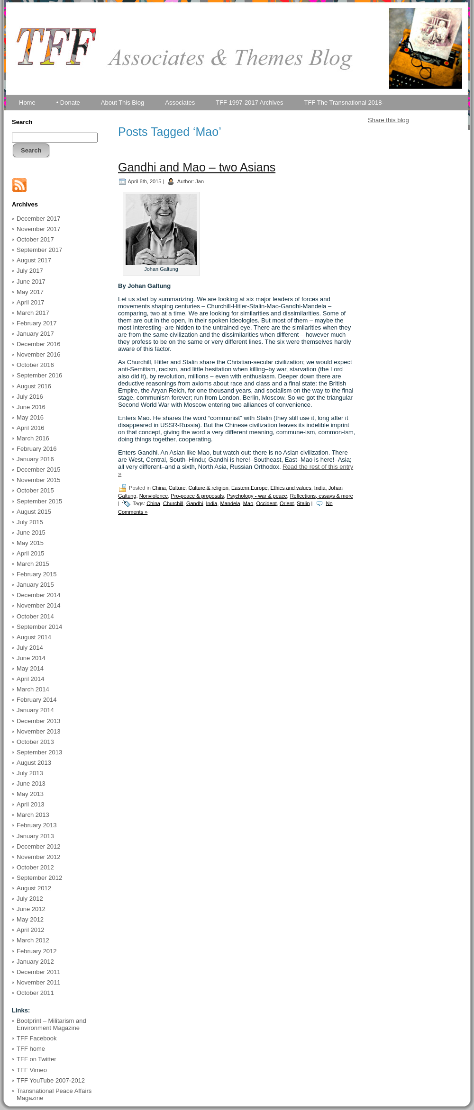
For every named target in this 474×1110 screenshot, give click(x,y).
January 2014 (35, 710)
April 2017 (31, 302)
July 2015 (30, 522)
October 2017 (35, 239)
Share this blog (388, 120)
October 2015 (35, 490)
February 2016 (37, 448)
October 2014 (35, 616)
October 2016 (35, 364)
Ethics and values (291, 487)
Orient (287, 503)
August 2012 (34, 888)
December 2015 (39, 469)
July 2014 (30, 647)
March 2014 (33, 689)
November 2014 (39, 605)
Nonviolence (153, 496)
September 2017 (39, 249)
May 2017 (30, 291)
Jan (199, 181)
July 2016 (30, 396)
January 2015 (35, 584)
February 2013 (37, 825)
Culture (177, 487)
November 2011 (39, 982)
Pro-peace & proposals (197, 496)
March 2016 (33, 438)
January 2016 (35, 459)
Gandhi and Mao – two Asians (196, 167)
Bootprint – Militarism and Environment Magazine (51, 1024)
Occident (266, 503)
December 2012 (39, 846)
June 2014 (31, 658)
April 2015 (31, 553)
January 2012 (35, 961)
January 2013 (35, 836)
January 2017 (35, 333)
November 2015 (39, 479)
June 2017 (31, 281)
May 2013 (30, 793)
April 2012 (31, 929)
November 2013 (39, 731)
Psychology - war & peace (257, 496)
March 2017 (33, 312)
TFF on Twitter (36, 1059)
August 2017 (34, 260)
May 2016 (30, 417)
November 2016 (39, 354)
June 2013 (31, 783)
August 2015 (34, 511)
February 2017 (37, 323)
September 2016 (39, 375)
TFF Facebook (37, 1038)
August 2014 (34, 637)
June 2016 (31, 407)
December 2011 (39, 972)
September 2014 (39, 626)
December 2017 (39, 218)
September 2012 (39, 877)
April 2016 (31, 427)
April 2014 (31, 678)
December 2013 (39, 721)
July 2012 (30, 898)
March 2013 (33, 814)
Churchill (173, 503)
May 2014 (30, 668)
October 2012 (35, 867)
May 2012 (30, 919)
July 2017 (30, 270)
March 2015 (33, 563)
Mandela (230, 503)
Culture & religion (208, 487)
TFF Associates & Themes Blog (237, 84)
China (159, 487)
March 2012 (33, 940)
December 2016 (39, 344)
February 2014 (37, 699)
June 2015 (31, 532)
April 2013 (31, 804)
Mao (248, 503)
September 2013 (39, 752)
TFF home (31, 1048)
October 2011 (35, 992)
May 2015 (30, 542)
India (320, 487)
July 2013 (30, 773)
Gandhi (194, 503)
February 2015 (37, 574)
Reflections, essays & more (321, 496)
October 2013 (35, 741)
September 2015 (39, 501)
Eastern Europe (249, 487)
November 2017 (39, 229)
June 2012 (31, 909)
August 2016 (34, 386)
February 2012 (37, 951)
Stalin (303, 503)
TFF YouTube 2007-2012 (51, 1080)
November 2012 (39, 856)
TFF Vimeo (32, 1070)
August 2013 (34, 762)
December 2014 (39, 595)
